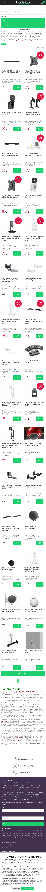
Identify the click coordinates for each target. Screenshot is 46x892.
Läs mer (3, 43)
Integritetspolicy (6, 884)
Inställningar (16, 888)
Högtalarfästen (19, 12)
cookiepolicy (10, 864)
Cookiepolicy (32, 883)
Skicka (5, 824)
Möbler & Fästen (9, 12)
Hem (2, 12)
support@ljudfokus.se (12, 845)
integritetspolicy (19, 880)
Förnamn (4, 815)
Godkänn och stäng (27, 888)
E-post (4, 807)
